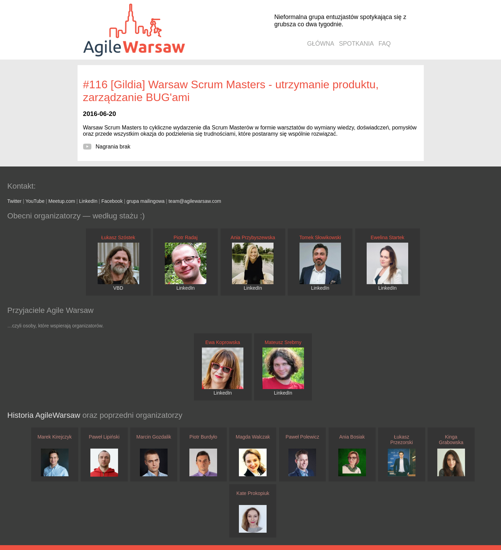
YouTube (34, 201)
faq (384, 43)
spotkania (356, 43)
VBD (118, 288)
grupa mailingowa (146, 201)
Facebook (112, 201)
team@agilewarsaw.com (195, 201)
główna (320, 43)
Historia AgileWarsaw (44, 415)
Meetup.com (61, 201)
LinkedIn (88, 201)
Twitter (14, 201)
